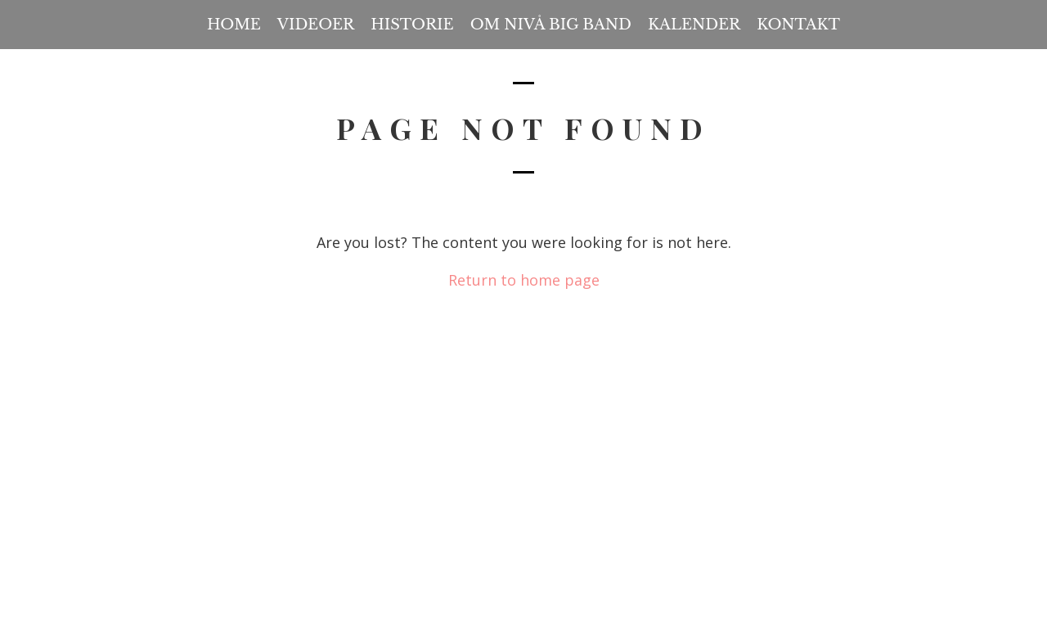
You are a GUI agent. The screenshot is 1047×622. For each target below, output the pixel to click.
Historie (412, 25)
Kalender (694, 25)
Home (234, 25)
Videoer (315, 25)
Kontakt (798, 25)
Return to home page (524, 280)
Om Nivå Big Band (550, 25)
